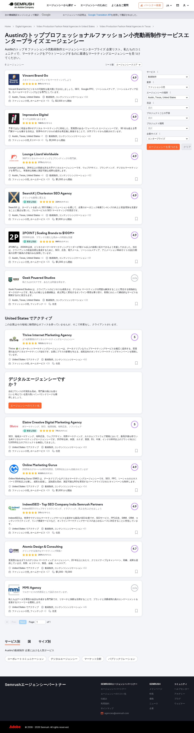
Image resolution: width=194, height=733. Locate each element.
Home (8, 26)
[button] (169, 5)
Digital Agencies (24, 26)
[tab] (12, 642)
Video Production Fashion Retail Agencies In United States (66, 26)
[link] (93, 5)
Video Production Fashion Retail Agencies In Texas (125, 26)
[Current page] (40, 622)
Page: (32, 622)
